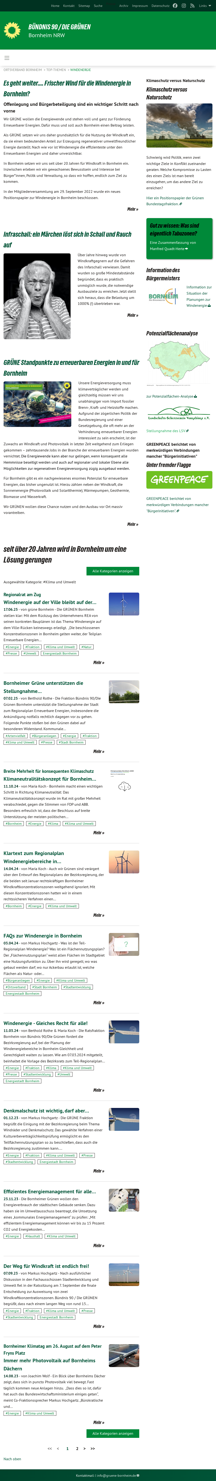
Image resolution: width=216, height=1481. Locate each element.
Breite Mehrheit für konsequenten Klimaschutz (51, 771)
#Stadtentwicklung (77, 986)
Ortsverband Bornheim (23, 70)
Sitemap (84, 6)
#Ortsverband (16, 986)
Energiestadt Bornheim (60, 653)
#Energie (12, 647)
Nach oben (12, 1458)
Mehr (131, 209)
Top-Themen (56, 70)
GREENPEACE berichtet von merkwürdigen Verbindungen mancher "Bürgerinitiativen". (177, 504)
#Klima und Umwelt (60, 647)
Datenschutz (160, 6)
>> (93, 1448)
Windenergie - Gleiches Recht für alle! (49, 1022)
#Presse (11, 653)
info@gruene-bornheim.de (116, 1475)
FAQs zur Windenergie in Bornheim (45, 935)
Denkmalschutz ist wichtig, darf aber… (49, 1110)
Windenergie (80, 70)
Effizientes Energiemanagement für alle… (53, 1191)
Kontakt (69, 6)
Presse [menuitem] (110, 4)
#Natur (86, 647)
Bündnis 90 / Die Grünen (63, 26)
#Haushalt (32, 1236)
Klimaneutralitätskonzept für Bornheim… (53, 778)
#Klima (53, 823)
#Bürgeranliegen (44, 735)
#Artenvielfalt (15, 735)
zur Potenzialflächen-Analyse (169, 396)
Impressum (140, 6)
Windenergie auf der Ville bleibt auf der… (53, 601)
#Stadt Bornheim (71, 742)
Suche (98, 6)
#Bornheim (14, 823)
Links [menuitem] (203, 6)
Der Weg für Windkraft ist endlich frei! (49, 1265)
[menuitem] (55, 5)
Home (55, 6)
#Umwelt (30, 653)
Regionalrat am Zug (23, 594)
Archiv (123, 6)
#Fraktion (32, 647)
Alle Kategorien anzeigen (112, 571)
